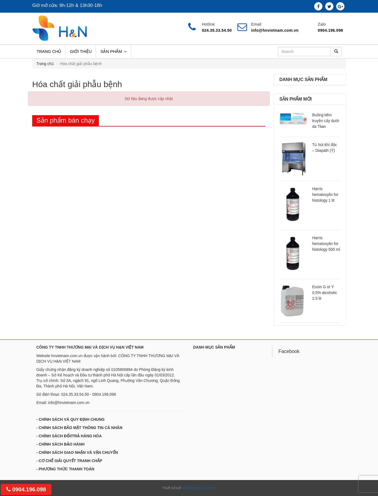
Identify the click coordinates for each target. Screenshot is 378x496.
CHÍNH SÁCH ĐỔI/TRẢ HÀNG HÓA (70, 436)
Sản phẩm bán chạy (65, 120)
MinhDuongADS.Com (199, 488)
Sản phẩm (113, 51)
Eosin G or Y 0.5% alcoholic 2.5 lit (324, 293)
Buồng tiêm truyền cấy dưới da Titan (325, 121)
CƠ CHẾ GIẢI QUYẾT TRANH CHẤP (70, 461)
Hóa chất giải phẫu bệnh (77, 84)
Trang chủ (49, 51)
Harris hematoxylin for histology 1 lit (325, 195)
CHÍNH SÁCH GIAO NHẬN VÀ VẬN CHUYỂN (78, 452)
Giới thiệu (81, 51)
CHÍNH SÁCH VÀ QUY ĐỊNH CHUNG (72, 419)
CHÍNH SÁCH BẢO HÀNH (62, 444)
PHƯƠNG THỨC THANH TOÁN (66, 469)
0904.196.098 (26, 489)
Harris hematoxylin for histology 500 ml (326, 244)
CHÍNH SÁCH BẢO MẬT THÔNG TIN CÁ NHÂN (80, 427)
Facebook (289, 351)
